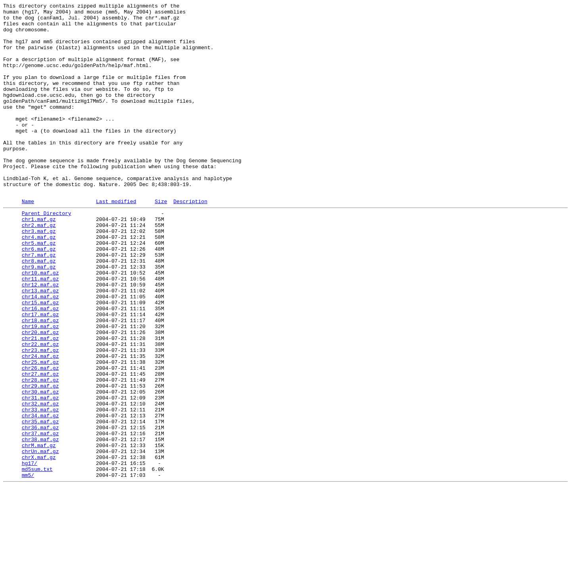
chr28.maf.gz (40, 453)
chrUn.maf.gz (40, 539)
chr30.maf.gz (40, 467)
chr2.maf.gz (39, 267)
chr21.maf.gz (40, 403)
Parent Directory (46, 253)
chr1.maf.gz (39, 260)
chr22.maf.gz (40, 410)
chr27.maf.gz (40, 446)
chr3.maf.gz (39, 274)
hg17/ (29, 553)
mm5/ (28, 567)
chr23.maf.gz (40, 417)
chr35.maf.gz (40, 503)
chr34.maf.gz (40, 496)
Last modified (116, 240)
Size (161, 240)
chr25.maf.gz (40, 432)
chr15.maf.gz (40, 360)
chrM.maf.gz (39, 532)
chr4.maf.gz (39, 282)
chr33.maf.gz (40, 489)
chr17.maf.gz (40, 374)
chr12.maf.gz (40, 339)
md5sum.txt (37, 560)
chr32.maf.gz (40, 482)
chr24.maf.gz (40, 424)
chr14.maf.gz (40, 353)
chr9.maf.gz (39, 317)
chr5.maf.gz (39, 289)
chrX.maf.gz (39, 546)
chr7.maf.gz (39, 303)
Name (28, 240)
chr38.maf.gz (40, 524)
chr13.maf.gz (40, 346)
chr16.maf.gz (40, 367)
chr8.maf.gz (39, 310)
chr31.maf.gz (40, 474)
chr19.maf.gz (40, 389)
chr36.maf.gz (40, 510)
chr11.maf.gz (40, 332)
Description (190, 240)
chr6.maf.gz (39, 296)
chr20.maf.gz (40, 396)
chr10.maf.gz (40, 324)
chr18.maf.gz (40, 382)
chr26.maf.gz (40, 439)
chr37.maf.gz (40, 517)
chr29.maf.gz (40, 460)
